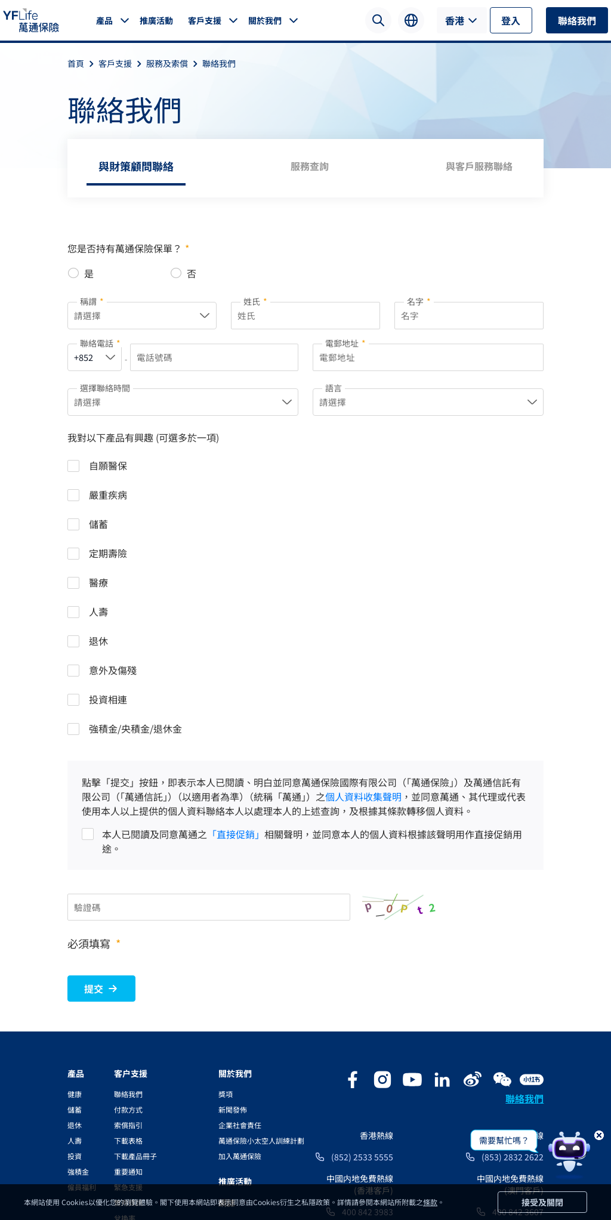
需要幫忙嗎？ (504, 1140)
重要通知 (128, 1005)
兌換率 (124, 1051)
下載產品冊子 (135, 989)
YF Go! (124, 1098)
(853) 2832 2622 (513, 990)
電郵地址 (345, 344)
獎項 (225, 927)
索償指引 (128, 958)
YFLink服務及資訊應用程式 (157, 1067)
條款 (430, 1202)
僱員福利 (81, 1020)
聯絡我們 (577, 20)
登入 (510, 20)
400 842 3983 (367, 1045)
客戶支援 (204, 20)
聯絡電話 (100, 344)
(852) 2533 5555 (362, 990)
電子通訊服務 (135, 1082)
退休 (74, 958)
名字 (419, 301)
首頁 (82, 63)
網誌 (226, 1036)
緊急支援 (128, 1020)
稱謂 (92, 301)
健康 (74, 927)
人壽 (74, 974)
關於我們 (265, 20)
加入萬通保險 (239, 989)
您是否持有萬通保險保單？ (128, 248)
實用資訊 (128, 1036)
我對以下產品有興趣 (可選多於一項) (143, 440)
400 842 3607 (518, 1045)
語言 (333, 389)
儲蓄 (74, 943)
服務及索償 (174, 63)
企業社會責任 (239, 958)
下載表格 (128, 974)
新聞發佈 (232, 943)
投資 (74, 989)
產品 (104, 20)
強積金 (78, 1005)
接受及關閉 (542, 1202)
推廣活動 (156, 20)
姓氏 (255, 301)
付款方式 (128, 943)
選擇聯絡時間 (105, 389)
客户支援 (130, 907)
